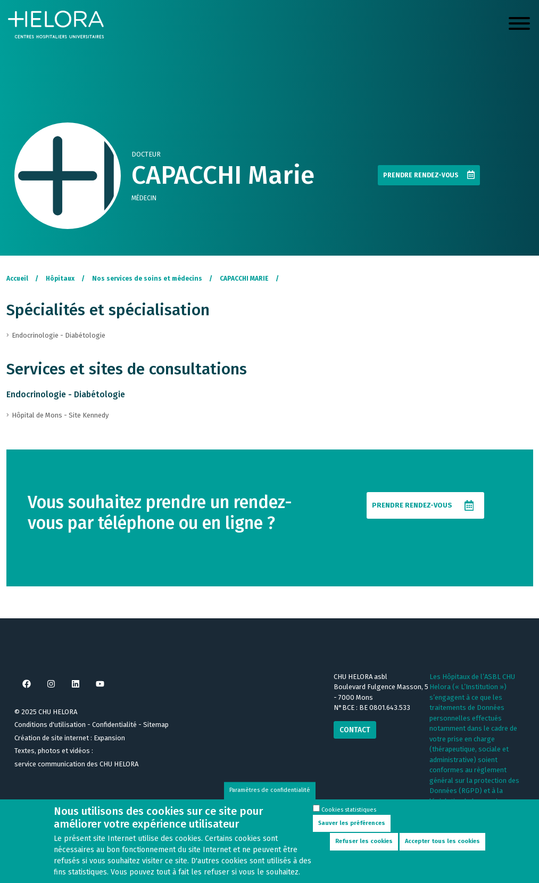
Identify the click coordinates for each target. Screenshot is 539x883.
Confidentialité (114, 725)
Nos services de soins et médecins (147, 278)
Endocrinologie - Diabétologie (65, 394)
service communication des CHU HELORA (76, 764)
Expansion (109, 738)
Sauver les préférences (351, 828)
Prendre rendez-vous (421, 175)
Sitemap (156, 725)
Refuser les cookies (364, 846)
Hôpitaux (60, 278)
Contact (354, 729)
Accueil (17, 278)
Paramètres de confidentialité (269, 795)
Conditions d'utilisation (50, 725)
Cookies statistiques (348, 815)
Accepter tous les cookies (442, 846)
